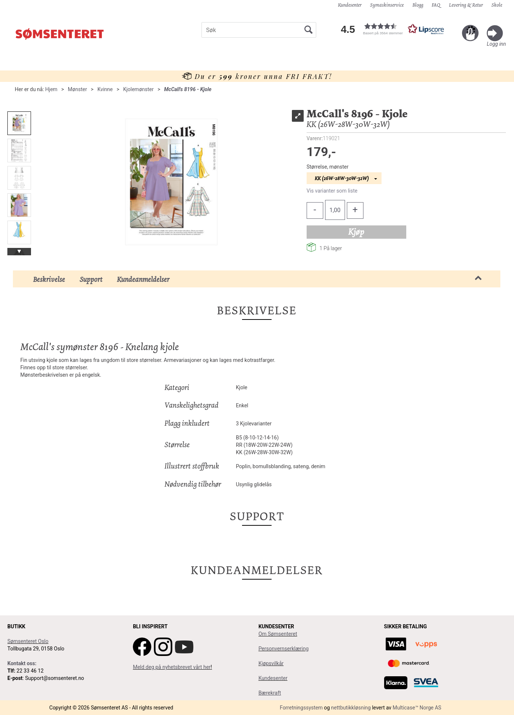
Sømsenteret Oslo (27, 641)
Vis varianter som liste (332, 191)
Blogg (418, 4)
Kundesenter (350, 4)
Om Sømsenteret (277, 634)
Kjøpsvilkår (270, 663)
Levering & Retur (466, 4)
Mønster (77, 89)
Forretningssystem (301, 708)
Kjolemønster (138, 89)
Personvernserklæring (283, 649)
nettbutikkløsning (350, 708)
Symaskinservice (387, 4)
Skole (496, 4)
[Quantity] (335, 210)
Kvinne (105, 89)
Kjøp (356, 231)
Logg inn (496, 44)
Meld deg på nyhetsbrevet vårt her (172, 667)
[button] (397, 29)
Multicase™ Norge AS (417, 708)
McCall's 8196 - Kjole (188, 89)
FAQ (436, 4)
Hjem (51, 89)
